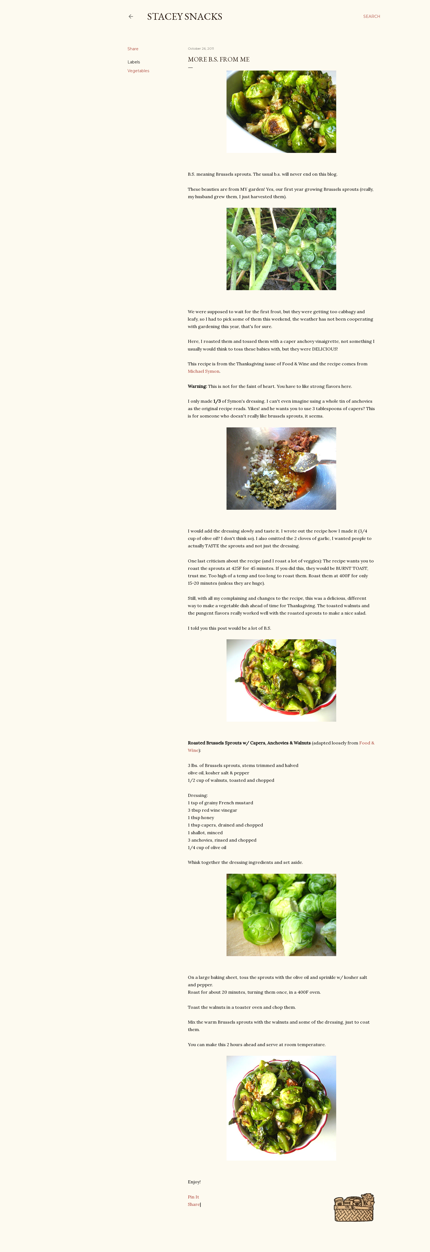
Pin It (193, 1197)
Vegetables (138, 70)
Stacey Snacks (184, 16)
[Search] (371, 16)
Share (194, 1204)
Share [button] (133, 48)
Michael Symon (203, 371)
